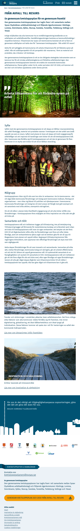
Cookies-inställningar (12, 528)
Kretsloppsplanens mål (13, 518)
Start (5, 8)
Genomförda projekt (12, 515)
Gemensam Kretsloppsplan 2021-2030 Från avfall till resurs (39, 498)
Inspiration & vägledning (13, 512)
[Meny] (75, 3)
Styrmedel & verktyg (12, 523)
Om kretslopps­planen (14, 8)
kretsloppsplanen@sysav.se (20, 474)
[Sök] (57, 3)
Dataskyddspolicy (11, 525)
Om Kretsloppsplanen (12, 520)
